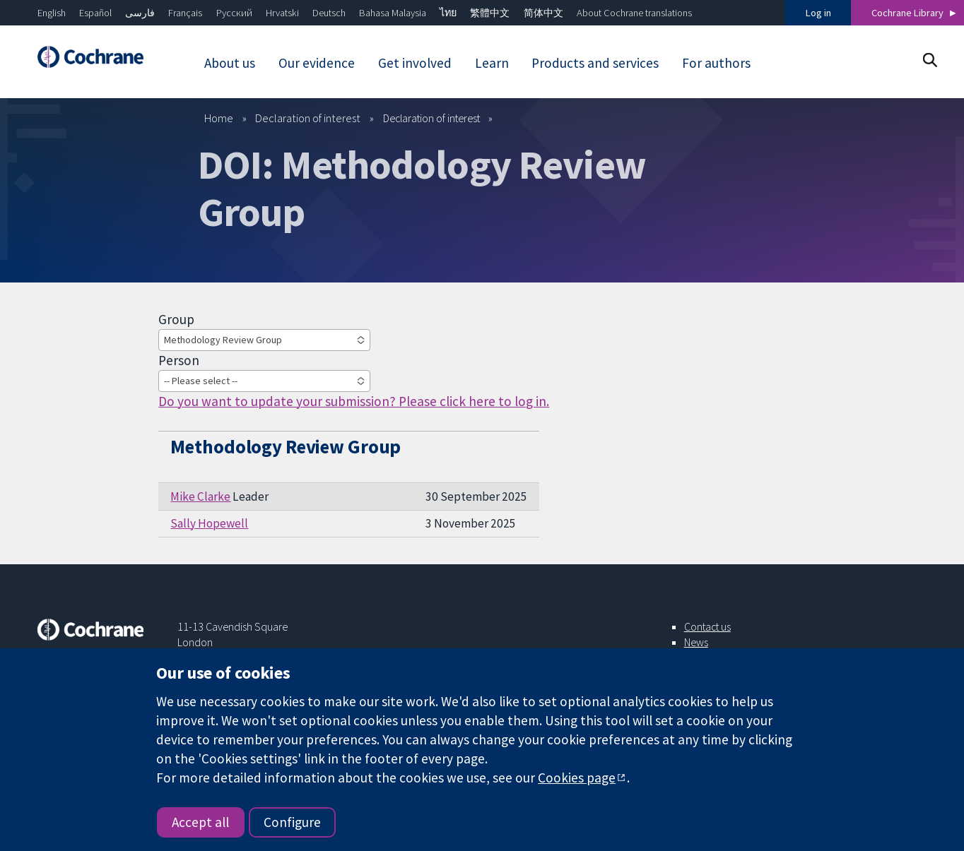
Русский (234, 12)
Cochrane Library (907, 12)
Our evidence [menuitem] (316, 62)
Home (218, 118)
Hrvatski (282, 12)
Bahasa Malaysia (392, 12)
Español (95, 12)
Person (178, 360)
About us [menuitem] (229, 62)
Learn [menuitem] (492, 62)
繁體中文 (490, 12)
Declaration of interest (307, 118)
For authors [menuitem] (716, 62)
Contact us (707, 626)
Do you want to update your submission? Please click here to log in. (353, 401)
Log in (818, 12)
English (51, 12)
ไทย (448, 12)
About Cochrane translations (634, 12)
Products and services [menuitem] (595, 62)
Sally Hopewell (209, 523)
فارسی (140, 12)
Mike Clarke (200, 496)
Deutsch (329, 12)
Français (185, 12)
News (696, 642)
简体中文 (543, 12)
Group (176, 319)
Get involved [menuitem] (415, 62)
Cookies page (577, 777)
